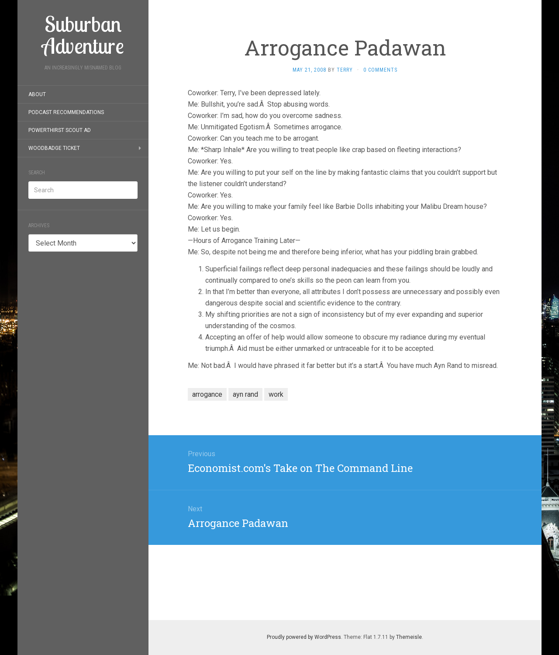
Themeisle (409, 637)
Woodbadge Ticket (54, 148)
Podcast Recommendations (66, 112)
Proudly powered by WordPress (304, 637)
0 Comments (380, 70)
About (37, 94)
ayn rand (245, 394)
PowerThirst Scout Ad (59, 130)
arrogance (207, 394)
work (276, 394)
